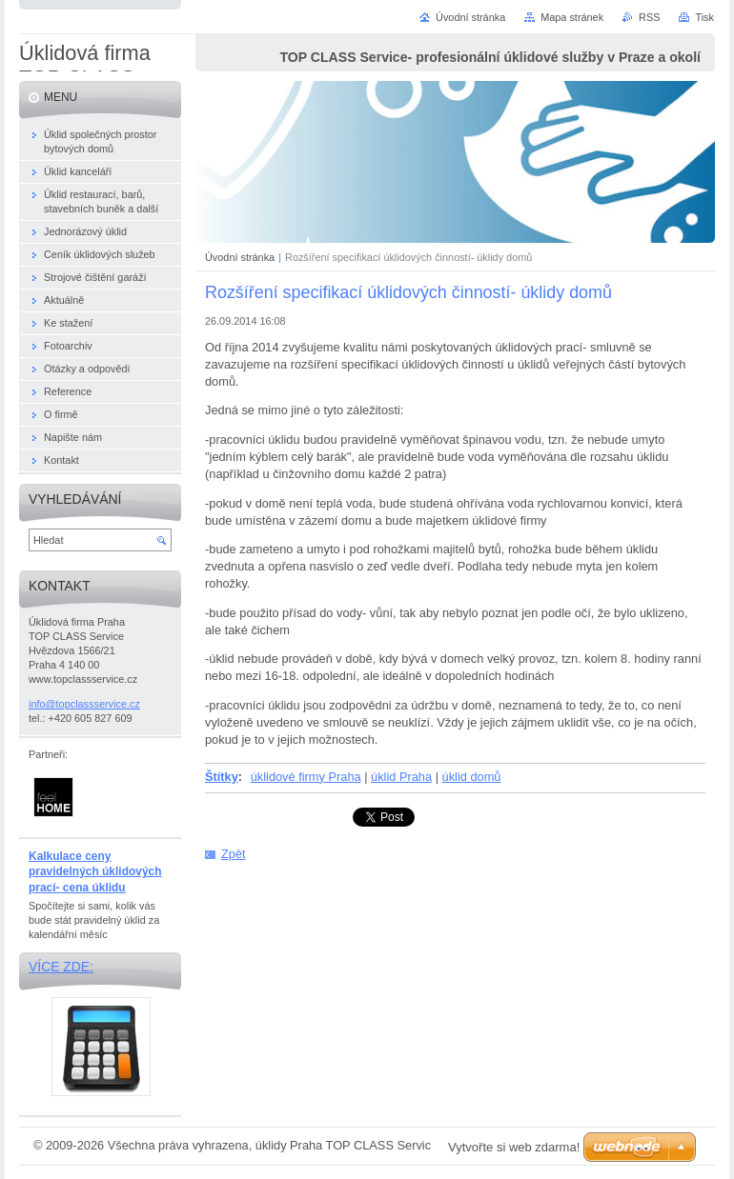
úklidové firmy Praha (306, 776)
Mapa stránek (571, 17)
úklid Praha (401, 776)
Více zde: (61, 966)
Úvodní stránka (240, 257)
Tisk (704, 17)
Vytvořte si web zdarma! (514, 1147)
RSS (649, 17)
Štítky (221, 776)
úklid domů (471, 776)
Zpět (233, 854)
